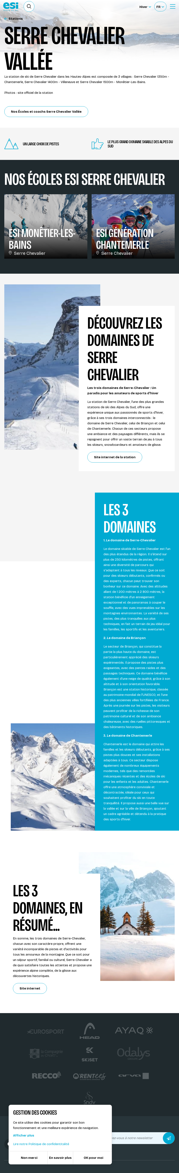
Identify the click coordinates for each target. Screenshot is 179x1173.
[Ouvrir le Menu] (172, 6)
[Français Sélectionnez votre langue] (160, 6)
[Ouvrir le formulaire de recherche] (29, 6)
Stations (13, 18)
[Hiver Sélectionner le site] (145, 6)
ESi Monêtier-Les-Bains (42, 239)
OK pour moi (93, 1158)
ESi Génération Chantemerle (125, 239)
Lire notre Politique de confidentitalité (41, 1144)
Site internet (30, 988)
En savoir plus (60, 1158)
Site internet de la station (115, 457)
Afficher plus (23, 1135)
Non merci (29, 1158)
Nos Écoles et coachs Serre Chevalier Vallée (46, 112)
